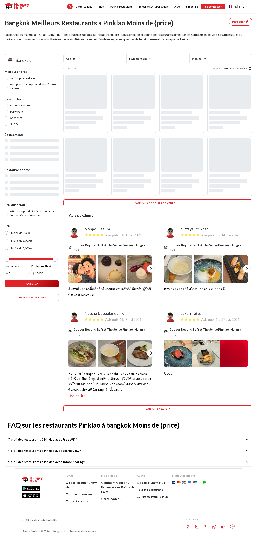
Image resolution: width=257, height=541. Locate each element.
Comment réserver (79, 494)
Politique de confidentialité (39, 520)
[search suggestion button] (69, 6)
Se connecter (213, 6)
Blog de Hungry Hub (151, 482)
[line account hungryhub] (232, 526)
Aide (177, 6)
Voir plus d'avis (157, 409)
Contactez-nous (77, 501)
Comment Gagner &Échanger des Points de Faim (117, 487)
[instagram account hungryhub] (197, 526)
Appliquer (32, 283)
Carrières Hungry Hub (152, 496)
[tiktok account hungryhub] (223, 526)
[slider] (7, 259)
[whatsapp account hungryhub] (214, 527)
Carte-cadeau (83, 6)
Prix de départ (13, 266)
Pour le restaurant (121, 6)
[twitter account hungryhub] (206, 526)
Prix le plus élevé (41, 266)
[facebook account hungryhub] (188, 526)
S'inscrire (192, 6)
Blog (101, 6)
